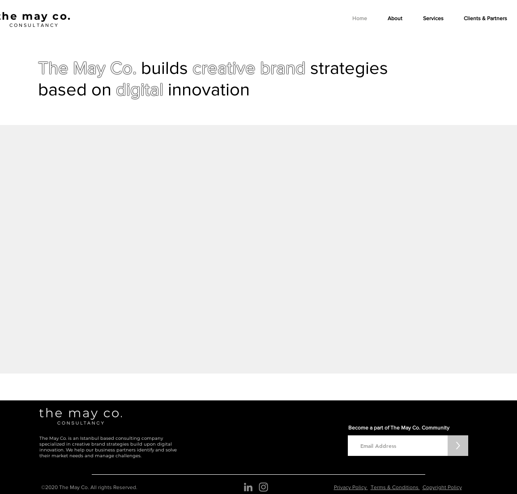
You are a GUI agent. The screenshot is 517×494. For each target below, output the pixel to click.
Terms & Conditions (395, 487)
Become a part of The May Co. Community (398, 428)
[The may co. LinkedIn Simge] (248, 487)
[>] (458, 445)
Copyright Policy (442, 487)
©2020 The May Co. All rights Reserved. (89, 487)
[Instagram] (263, 487)
